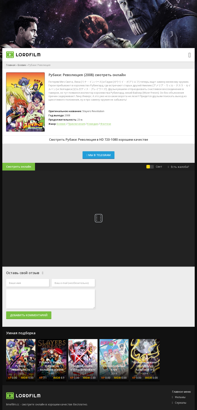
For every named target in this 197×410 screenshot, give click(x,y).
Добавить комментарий (29, 315)
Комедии (92, 124)
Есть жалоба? (178, 167)
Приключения (76, 124)
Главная (10, 65)
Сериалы (180, 402)
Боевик (22, 65)
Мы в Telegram (98, 155)
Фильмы (180, 397)
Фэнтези (105, 124)
